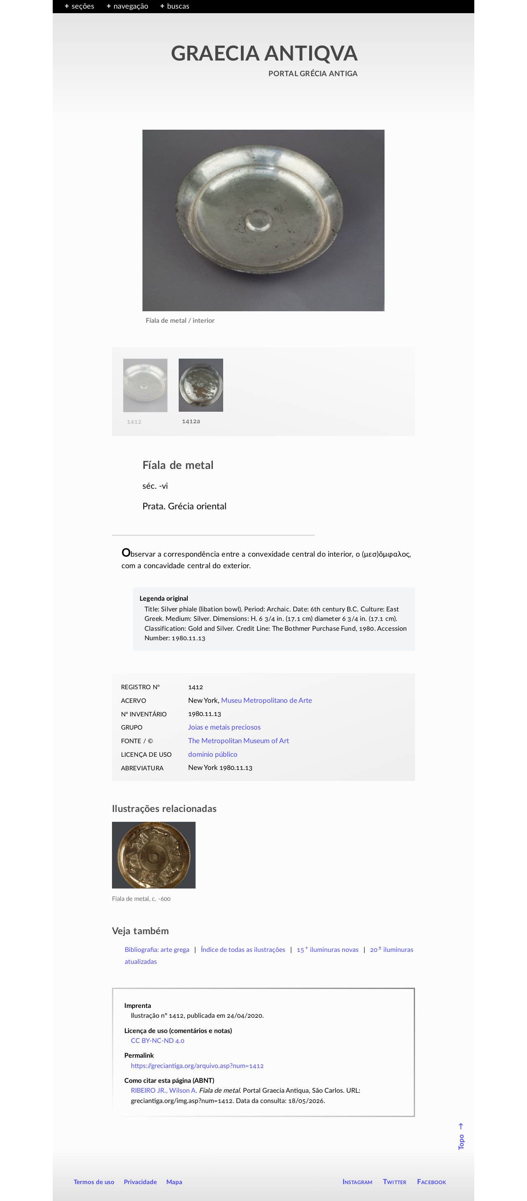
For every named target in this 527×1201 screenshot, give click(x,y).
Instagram (358, 1181)
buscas (178, 6)
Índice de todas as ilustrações (243, 950)
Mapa (174, 1182)
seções (83, 6)
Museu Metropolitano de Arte (266, 700)
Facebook (431, 1181)
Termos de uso (94, 1182)
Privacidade (140, 1182)
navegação (131, 6)
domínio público (213, 754)
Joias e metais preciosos (224, 727)
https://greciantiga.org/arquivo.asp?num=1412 (197, 1066)
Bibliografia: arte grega (157, 950)
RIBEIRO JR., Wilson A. (164, 1090)
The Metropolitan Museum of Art (238, 741)
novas (328, 950)
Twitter (394, 1181)
